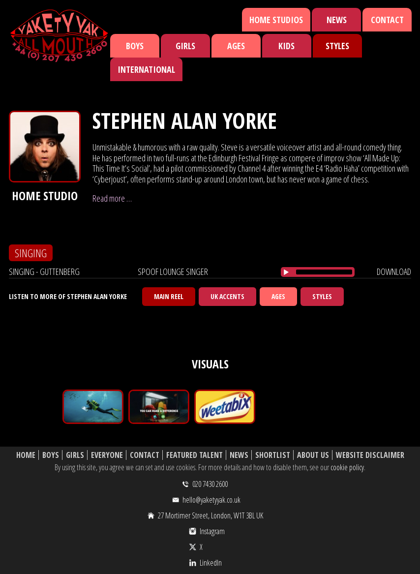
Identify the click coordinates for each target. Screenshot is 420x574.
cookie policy (347, 467)
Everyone (107, 455)
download (394, 271)
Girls (185, 46)
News (337, 20)
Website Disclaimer (370, 455)
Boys (135, 46)
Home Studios (276, 20)
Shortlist (272, 455)
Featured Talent (194, 455)
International (146, 69)
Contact (387, 20)
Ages (236, 46)
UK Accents (227, 296)
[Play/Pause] (286, 272)
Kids (286, 46)
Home (25, 455)
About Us (313, 455)
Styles (337, 46)
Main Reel (168, 296)
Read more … (112, 198)
